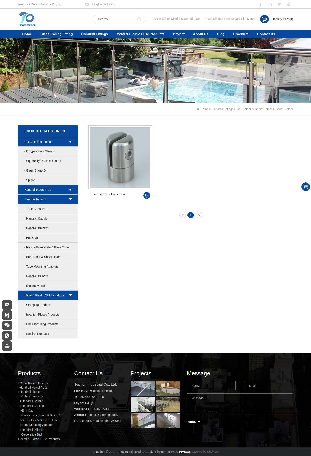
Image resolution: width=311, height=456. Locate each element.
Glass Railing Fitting (56, 34)
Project (179, 34)
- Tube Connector (35, 209)
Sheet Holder (284, 109)
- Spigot (29, 180)
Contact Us (266, 34)
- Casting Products (36, 333)
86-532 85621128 (92, 397)
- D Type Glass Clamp (39, 151)
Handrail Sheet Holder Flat (108, 194)
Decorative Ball (32, 434)
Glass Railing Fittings (38, 141)
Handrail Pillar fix (33, 429)
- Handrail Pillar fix (36, 276)
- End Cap (31, 237)
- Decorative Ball (35, 285)
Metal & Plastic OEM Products (140, 34)
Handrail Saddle (32, 401)
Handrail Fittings (94, 34)
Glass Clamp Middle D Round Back (176, 18)
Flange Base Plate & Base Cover (43, 415)
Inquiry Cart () (283, 19)
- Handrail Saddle (35, 218)
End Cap (27, 410)
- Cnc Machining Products (41, 324)
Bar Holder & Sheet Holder (254, 109)
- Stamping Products (37, 305)
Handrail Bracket (33, 406)
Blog (221, 34)
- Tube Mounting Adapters (41, 266)
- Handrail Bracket (36, 228)
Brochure (241, 34)
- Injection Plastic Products (42, 314)
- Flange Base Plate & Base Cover (47, 247)
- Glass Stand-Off (35, 170)
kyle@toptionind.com (104, 4)
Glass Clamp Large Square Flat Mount (230, 18)
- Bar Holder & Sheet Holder (42, 257)
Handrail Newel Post (37, 189)
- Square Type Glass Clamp (42, 161)
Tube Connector (32, 396)
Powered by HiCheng (204, 451)
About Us (200, 34)
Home (27, 34)
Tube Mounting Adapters (38, 425)
